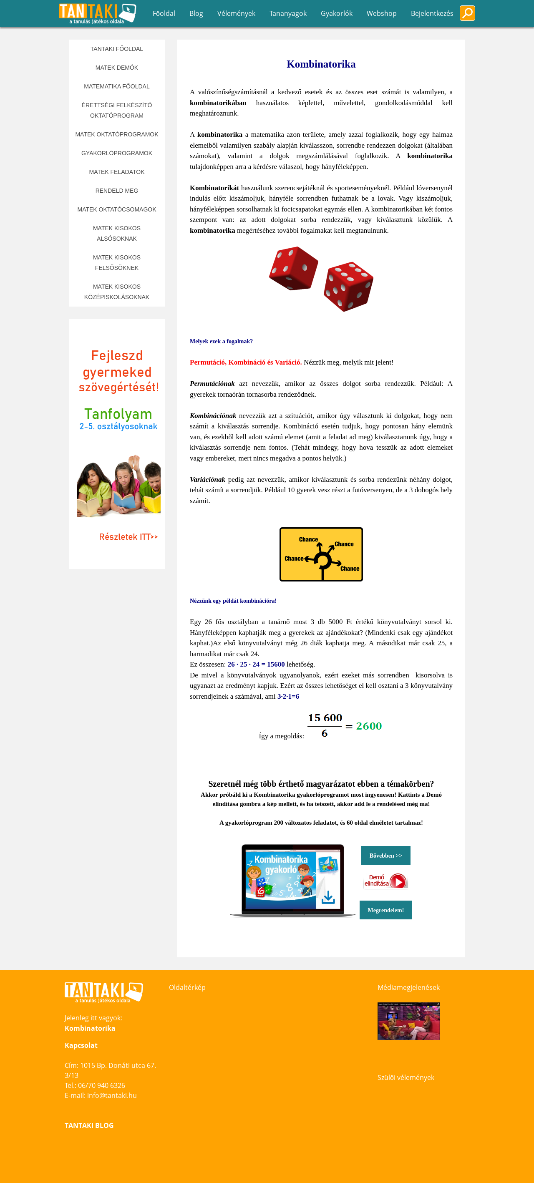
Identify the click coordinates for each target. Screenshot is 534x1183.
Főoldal (164, 13)
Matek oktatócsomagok (116, 209)
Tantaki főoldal (117, 48)
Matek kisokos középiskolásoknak (116, 291)
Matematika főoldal (116, 86)
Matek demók (117, 67)
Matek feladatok (116, 172)
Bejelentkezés (432, 13)
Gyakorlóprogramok (116, 153)
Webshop (382, 13)
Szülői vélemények (406, 1077)
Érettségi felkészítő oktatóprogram (117, 110)
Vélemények (236, 13)
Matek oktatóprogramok (116, 134)
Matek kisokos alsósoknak (117, 233)
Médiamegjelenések (409, 987)
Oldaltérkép (187, 987)
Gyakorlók (337, 13)
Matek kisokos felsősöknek (117, 262)
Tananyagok (288, 13)
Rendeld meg (117, 190)
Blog (196, 13)
